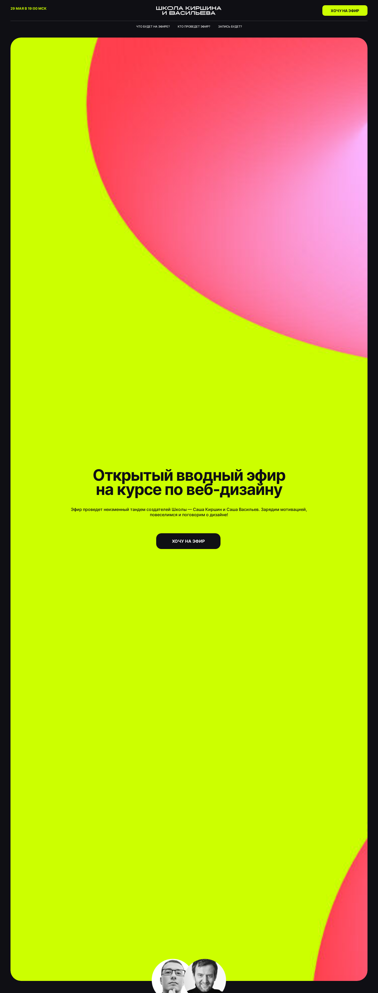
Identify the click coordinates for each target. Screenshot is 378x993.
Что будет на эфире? (153, 26)
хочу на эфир (188, 541)
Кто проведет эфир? (194, 26)
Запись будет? (230, 26)
